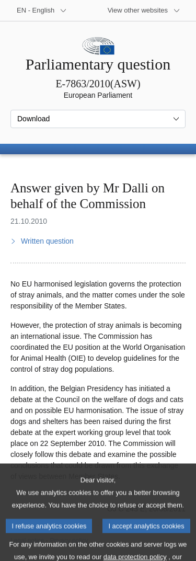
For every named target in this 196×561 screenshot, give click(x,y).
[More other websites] (144, 10)
